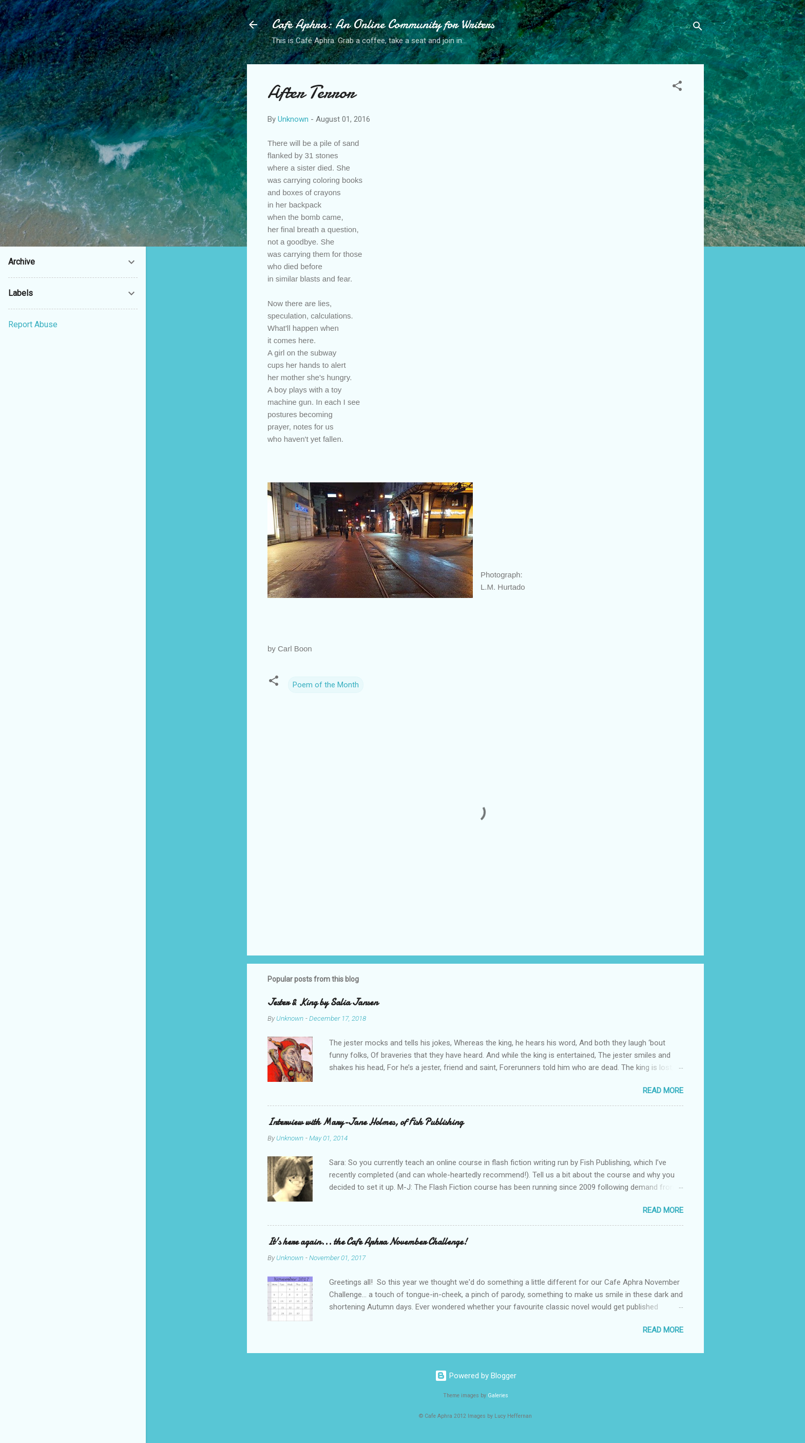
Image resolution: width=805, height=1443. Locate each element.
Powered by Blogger (475, 1375)
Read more (663, 1090)
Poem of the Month (326, 684)
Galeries (498, 1395)
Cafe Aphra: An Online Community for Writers (383, 24)
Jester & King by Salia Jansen (322, 1002)
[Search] (698, 28)
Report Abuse (32, 324)
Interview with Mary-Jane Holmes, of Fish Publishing (365, 1122)
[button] (677, 88)
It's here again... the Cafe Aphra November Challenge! (367, 1241)
